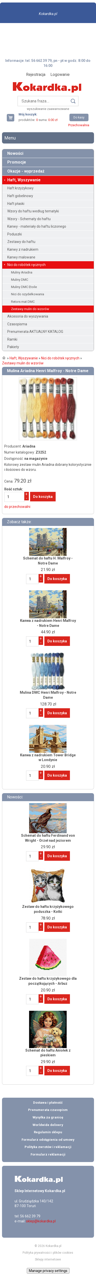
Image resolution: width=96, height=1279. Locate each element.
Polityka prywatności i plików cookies (48, 1252)
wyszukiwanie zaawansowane (48, 109)
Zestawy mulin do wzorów (30, 309)
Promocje (16, 162)
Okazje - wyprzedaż (25, 171)
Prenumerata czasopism (48, 1110)
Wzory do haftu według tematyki (33, 211)
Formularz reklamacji (48, 1154)
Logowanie (60, 74)
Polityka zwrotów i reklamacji (48, 1147)
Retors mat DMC (23, 302)
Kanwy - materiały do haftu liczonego (36, 226)
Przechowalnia (78, 125)
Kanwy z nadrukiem (22, 249)
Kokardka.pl (48, 14)
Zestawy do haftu (21, 242)
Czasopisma (17, 324)
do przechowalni (17, 507)
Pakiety (13, 347)
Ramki (12, 339)
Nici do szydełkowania (27, 294)
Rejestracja (35, 74)
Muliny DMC (19, 279)
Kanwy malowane (21, 257)
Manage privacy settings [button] (48, 1271)
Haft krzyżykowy (20, 188)
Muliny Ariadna (21, 272)
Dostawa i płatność (48, 1102)
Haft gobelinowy (20, 196)
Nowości (15, 153)
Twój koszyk (13, 117)
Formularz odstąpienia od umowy (48, 1140)
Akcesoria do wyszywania (27, 316)
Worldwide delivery (48, 1125)
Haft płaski (15, 204)
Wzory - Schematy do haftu (29, 219)
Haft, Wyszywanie (24, 180)
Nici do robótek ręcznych (26, 265)
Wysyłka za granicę (48, 1117)
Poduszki (14, 234)
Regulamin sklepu (48, 1132)
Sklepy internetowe (48, 1259)
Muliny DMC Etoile (24, 287)
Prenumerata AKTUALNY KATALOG (35, 332)
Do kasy (78, 117)
